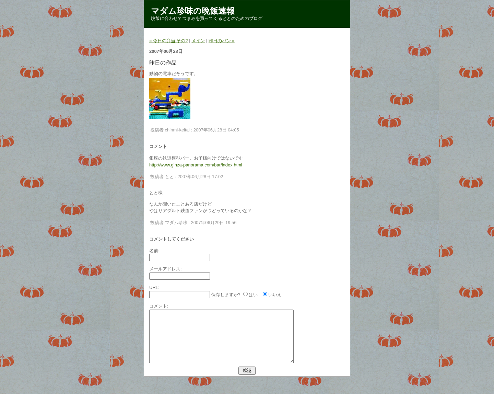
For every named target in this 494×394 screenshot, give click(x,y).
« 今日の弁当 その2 (168, 40)
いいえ (275, 294)
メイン (198, 40)
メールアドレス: (165, 268)
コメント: (158, 306)
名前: (154, 250)
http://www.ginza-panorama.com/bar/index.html (195, 164)
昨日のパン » (222, 40)
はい (253, 294)
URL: (154, 287)
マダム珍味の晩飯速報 (193, 10)
